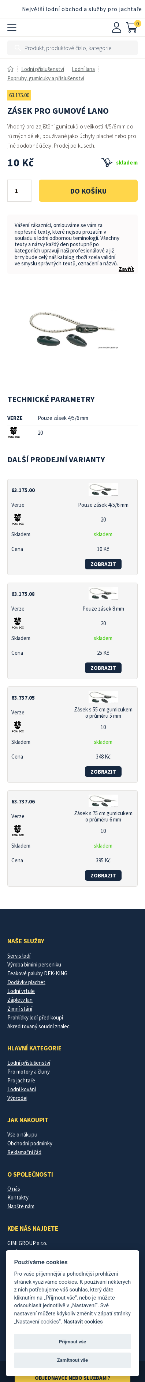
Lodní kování (21, 1089)
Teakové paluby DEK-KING (37, 973)
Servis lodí (18, 955)
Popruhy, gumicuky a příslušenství (45, 78)
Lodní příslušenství (42, 69)
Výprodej (17, 1098)
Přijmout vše (72, 1341)
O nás (13, 1188)
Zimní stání (19, 1008)
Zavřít (126, 269)
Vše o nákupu (22, 1134)
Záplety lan (20, 999)
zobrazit (103, 564)
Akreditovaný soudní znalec (38, 1026)
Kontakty (18, 1197)
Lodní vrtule (21, 990)
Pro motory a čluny (28, 1071)
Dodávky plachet (26, 982)
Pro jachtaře (21, 1080)
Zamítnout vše (72, 1360)
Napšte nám (20, 1206)
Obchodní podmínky (29, 1143)
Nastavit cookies (83, 1322)
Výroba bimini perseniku (34, 964)
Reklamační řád (24, 1152)
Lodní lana (83, 69)
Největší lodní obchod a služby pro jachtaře (82, 9)
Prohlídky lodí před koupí (35, 1017)
